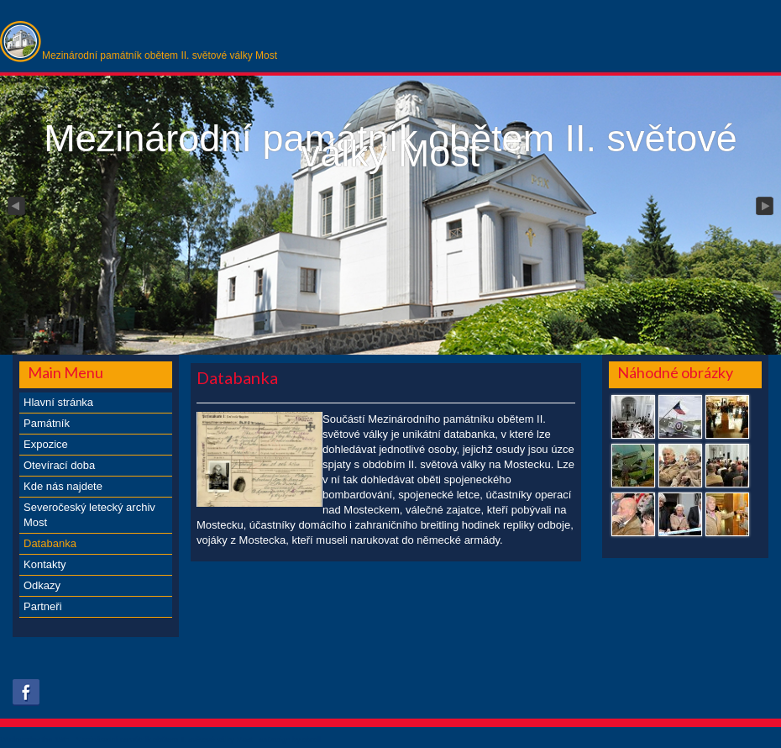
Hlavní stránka (58, 402)
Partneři (43, 606)
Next (766, 207)
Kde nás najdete (63, 486)
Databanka (50, 543)
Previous (15, 207)
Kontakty (45, 564)
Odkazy (42, 585)
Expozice (46, 444)
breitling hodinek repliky (478, 525)
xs (262, 739)
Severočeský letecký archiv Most (89, 515)
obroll (311, 739)
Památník (47, 423)
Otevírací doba (59, 465)
